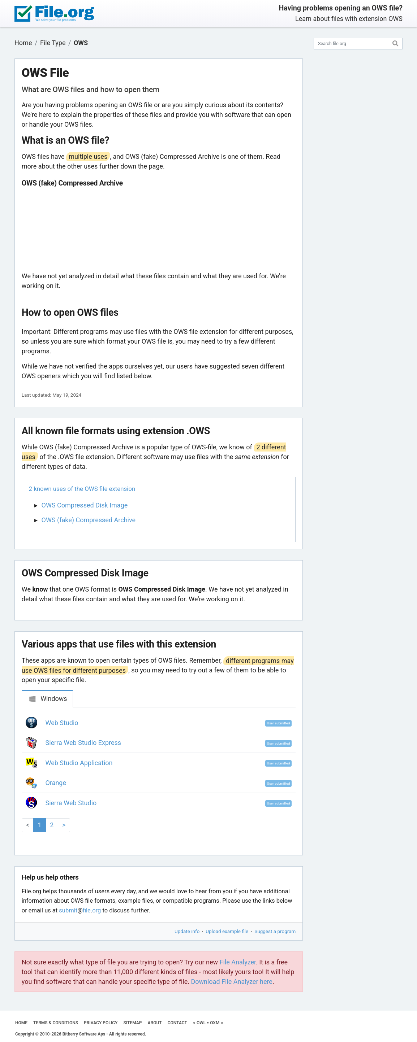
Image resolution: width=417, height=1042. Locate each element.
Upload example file (227, 931)
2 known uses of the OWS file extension (82, 488)
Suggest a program (275, 931)
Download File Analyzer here (231, 981)
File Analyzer (238, 962)
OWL (201, 1022)
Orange (56, 782)
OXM (214, 1022)
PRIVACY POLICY (100, 1022)
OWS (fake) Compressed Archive (89, 520)
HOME (21, 1022)
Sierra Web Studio (71, 803)
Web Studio (62, 723)
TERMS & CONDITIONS (55, 1022)
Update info (187, 931)
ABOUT (155, 1022)
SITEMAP (132, 1022)
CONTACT (177, 1022)
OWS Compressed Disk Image (85, 505)
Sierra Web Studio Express (83, 742)
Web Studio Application (79, 763)
